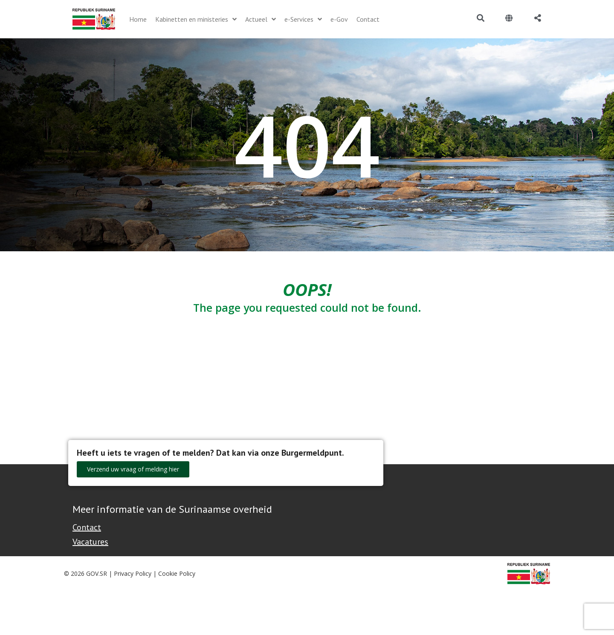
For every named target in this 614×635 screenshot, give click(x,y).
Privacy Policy (132, 573)
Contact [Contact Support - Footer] (86, 527)
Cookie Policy (176, 573)
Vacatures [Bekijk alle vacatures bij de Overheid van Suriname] (90, 541)
